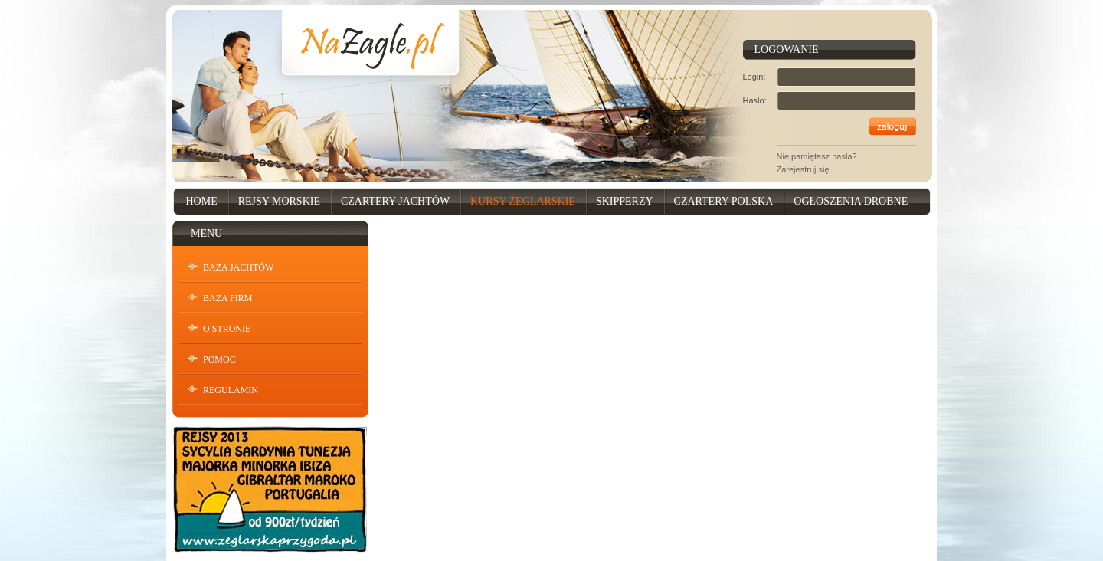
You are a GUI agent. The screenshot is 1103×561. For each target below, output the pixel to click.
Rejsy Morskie (279, 201)
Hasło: (755, 100)
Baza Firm (227, 298)
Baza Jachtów (238, 267)
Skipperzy (624, 201)
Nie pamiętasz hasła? (817, 156)
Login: (754, 76)
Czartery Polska (724, 201)
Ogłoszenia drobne (851, 201)
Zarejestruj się (803, 169)
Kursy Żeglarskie (522, 201)
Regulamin (230, 390)
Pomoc (219, 359)
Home (202, 201)
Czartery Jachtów (395, 201)
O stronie (226, 328)
